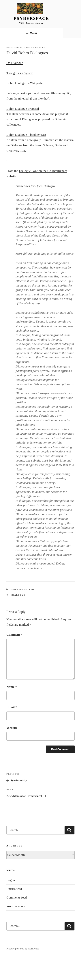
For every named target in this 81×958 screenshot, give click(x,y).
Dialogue (18, 595)
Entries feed (14, 889)
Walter (40, 48)
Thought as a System (19, 73)
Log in (10, 880)
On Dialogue (14, 63)
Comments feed (16, 897)
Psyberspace (31, 18)
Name (11, 687)
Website (11, 728)
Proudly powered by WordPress (22, 948)
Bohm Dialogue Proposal (22, 108)
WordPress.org (15, 906)
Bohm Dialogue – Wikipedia (24, 83)
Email (11, 707)
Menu (31, 33)
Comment (14, 634)
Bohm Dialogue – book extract (26, 134)
